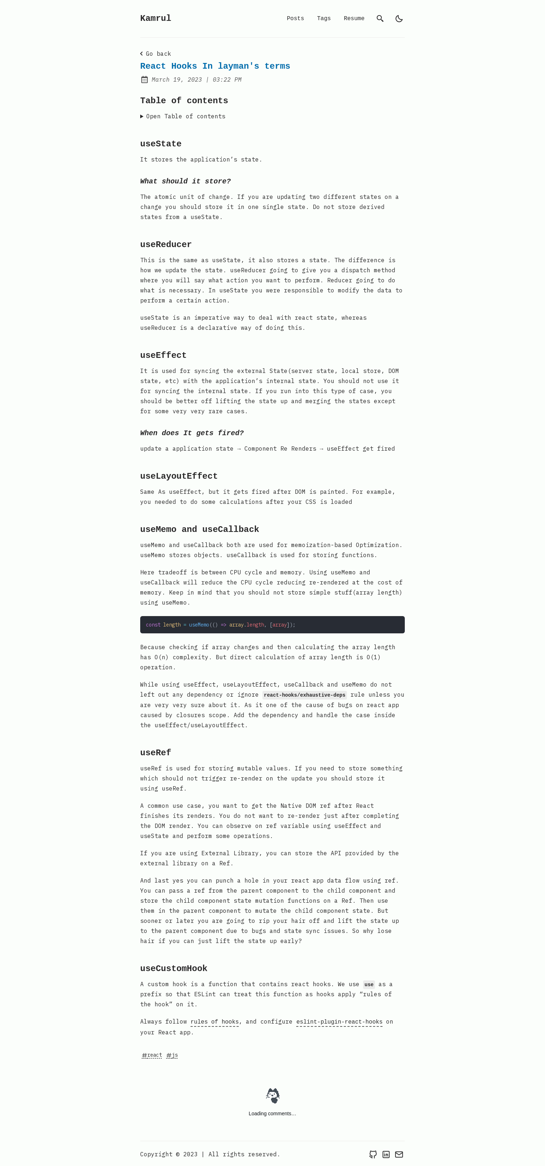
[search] (380, 19)
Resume (354, 19)
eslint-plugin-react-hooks (339, 1021)
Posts (295, 19)
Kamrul (155, 18)
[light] (399, 18)
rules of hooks (215, 1021)
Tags (324, 19)
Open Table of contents (185, 116)
